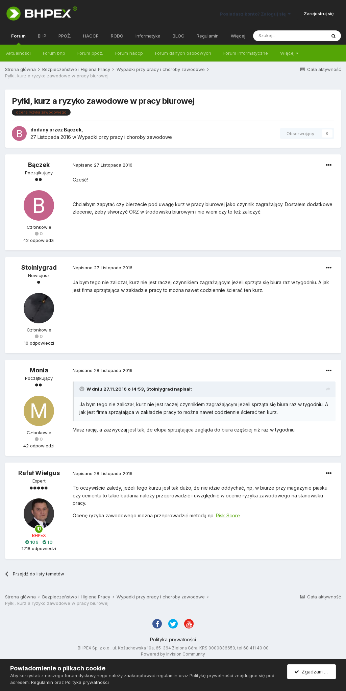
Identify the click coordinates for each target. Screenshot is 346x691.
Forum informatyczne (245, 53)
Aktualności (18, 53)
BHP (42, 36)
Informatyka (147, 36)
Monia (39, 370)
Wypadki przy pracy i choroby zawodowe (124, 137)
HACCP (91, 36)
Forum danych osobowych (183, 53)
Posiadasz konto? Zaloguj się (255, 14)
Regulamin (208, 36)
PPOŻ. (64, 36)
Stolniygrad (39, 267)
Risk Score (228, 515)
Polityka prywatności (173, 639)
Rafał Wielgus (39, 472)
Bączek (72, 129)
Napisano (102, 165)
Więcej (289, 53)
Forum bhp (54, 53)
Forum (18, 39)
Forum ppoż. (90, 53)
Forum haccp (129, 53)
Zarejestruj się (319, 13)
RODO (117, 36)
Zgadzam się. (312, 671)
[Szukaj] (289, 35)
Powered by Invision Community (173, 654)
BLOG (178, 36)
